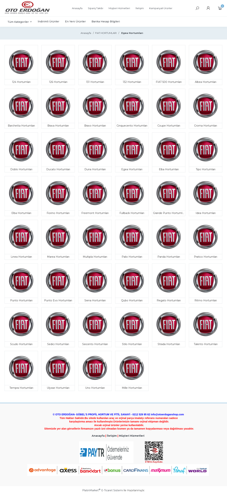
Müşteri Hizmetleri (131, 435)
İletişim (112, 435)
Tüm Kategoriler (18, 21)
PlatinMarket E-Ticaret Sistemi (102, 490)
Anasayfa (98, 435)
